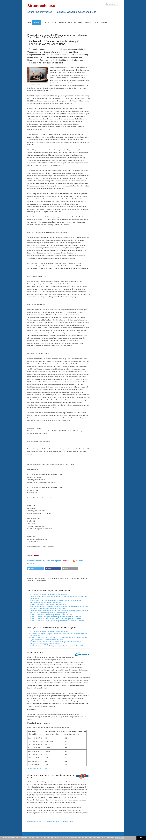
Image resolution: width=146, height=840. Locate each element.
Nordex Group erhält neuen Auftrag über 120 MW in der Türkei (51, 615)
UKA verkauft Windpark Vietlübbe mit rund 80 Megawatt (49, 594)
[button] (35, 568)
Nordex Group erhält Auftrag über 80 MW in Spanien (48, 604)
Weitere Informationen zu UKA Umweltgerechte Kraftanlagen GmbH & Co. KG (53, 821)
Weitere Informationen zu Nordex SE (39, 768)
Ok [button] (141, 838)
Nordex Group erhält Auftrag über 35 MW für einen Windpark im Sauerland (55, 619)
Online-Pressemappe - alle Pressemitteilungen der (48, 561)
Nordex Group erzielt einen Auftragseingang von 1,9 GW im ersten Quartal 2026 (57, 646)
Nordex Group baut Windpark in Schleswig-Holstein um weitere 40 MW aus (55, 617)
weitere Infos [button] (119, 838)
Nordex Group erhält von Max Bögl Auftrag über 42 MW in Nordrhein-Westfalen (57, 621)
